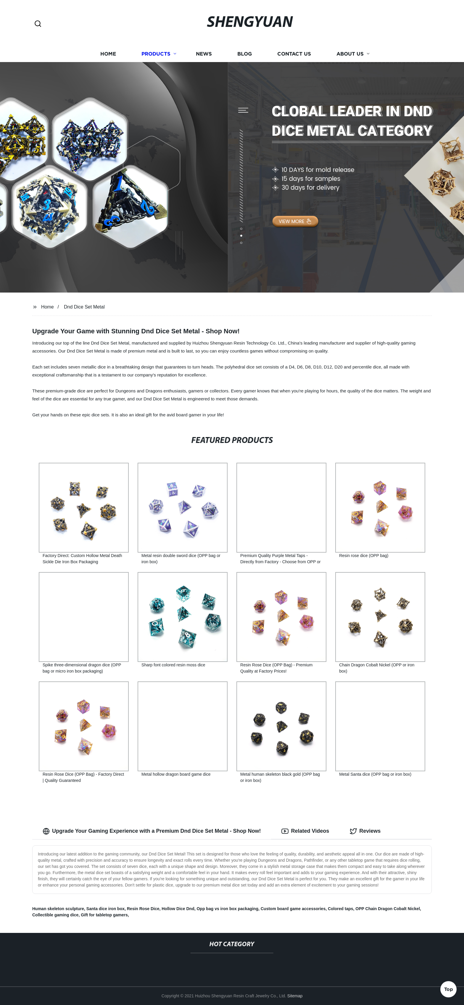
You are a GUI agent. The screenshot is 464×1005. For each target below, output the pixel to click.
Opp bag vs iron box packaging (227, 908)
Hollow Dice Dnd (178, 908)
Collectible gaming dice (55, 915)
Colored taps (340, 908)
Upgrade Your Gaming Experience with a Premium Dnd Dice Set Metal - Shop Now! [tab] (152, 831)
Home (108, 54)
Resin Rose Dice (143, 908)
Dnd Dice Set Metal (84, 306)
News (204, 54)
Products (155, 54)
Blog (244, 54)
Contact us (294, 54)
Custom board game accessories (293, 908)
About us (350, 54)
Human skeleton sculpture (58, 908)
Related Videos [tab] (305, 831)
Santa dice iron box (105, 908)
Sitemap (294, 995)
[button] (38, 24)
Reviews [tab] (365, 831)
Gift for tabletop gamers (104, 915)
